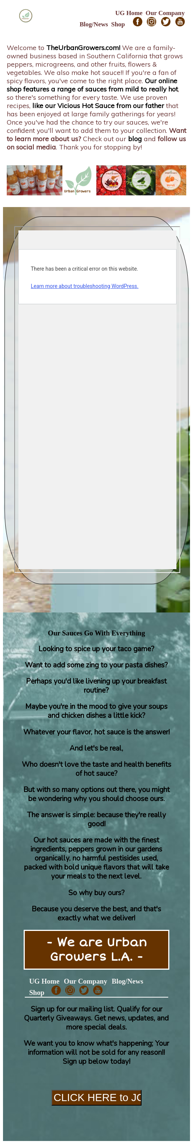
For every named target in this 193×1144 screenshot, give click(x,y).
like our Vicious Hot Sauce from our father (98, 105)
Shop (118, 24)
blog (135, 138)
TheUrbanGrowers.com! (83, 47)
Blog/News (94, 24)
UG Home (128, 13)
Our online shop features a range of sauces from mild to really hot (92, 84)
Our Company (165, 13)
